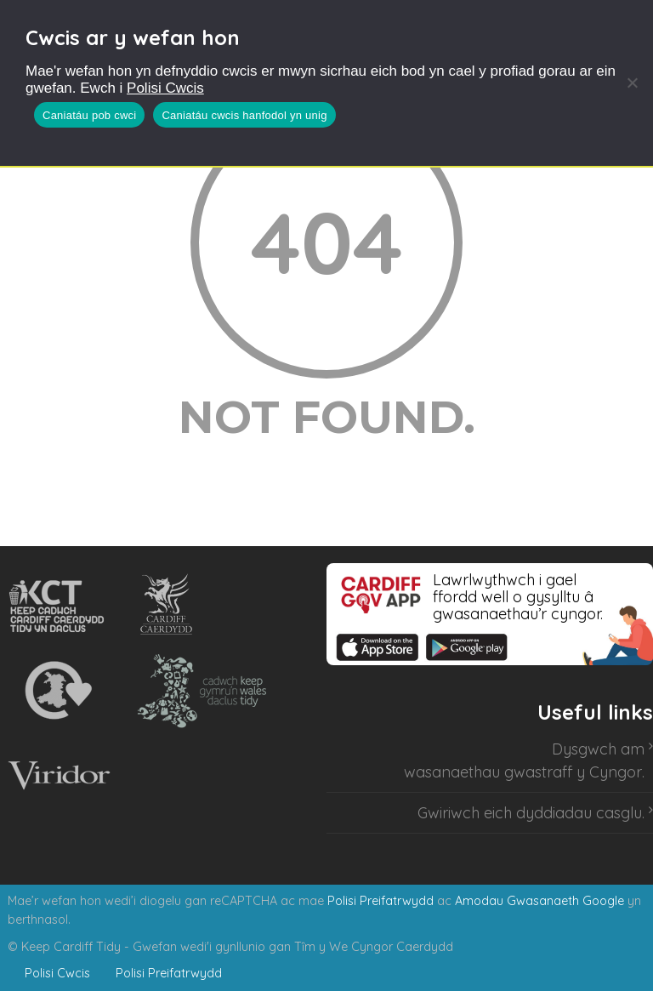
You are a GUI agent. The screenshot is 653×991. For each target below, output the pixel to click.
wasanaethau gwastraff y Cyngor (523, 772)
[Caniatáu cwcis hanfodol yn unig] (631, 82)
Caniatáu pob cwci (89, 115)
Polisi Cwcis (165, 88)
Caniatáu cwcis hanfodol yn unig (244, 115)
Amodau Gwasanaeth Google (539, 900)
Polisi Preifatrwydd (380, 900)
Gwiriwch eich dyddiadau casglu (529, 813)
